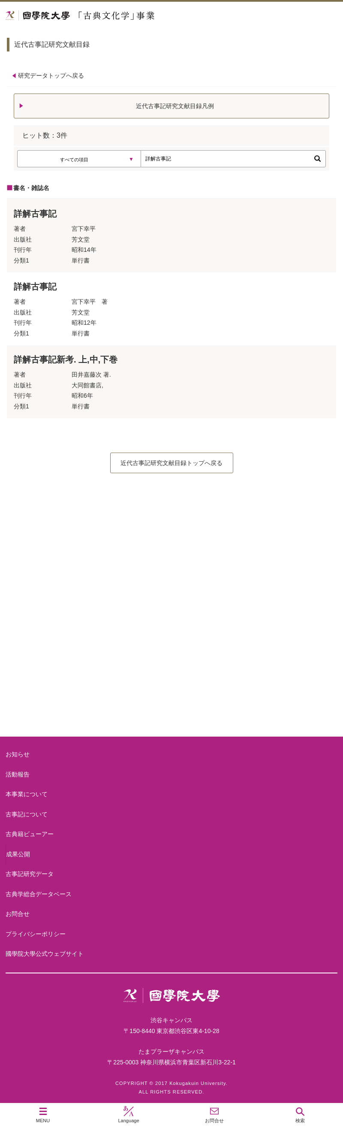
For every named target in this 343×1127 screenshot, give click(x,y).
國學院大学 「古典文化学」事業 (113, 15)
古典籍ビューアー (171, 703)
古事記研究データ (30, 873)
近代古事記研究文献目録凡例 (175, 106)
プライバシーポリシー (36, 934)
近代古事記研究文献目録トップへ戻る (171, 462)
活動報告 (18, 774)
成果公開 (18, 854)
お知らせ (18, 754)
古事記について (171, 635)
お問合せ (18, 913)
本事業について (171, 566)
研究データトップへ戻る (51, 75)
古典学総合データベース (39, 894)
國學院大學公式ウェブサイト (45, 953)
